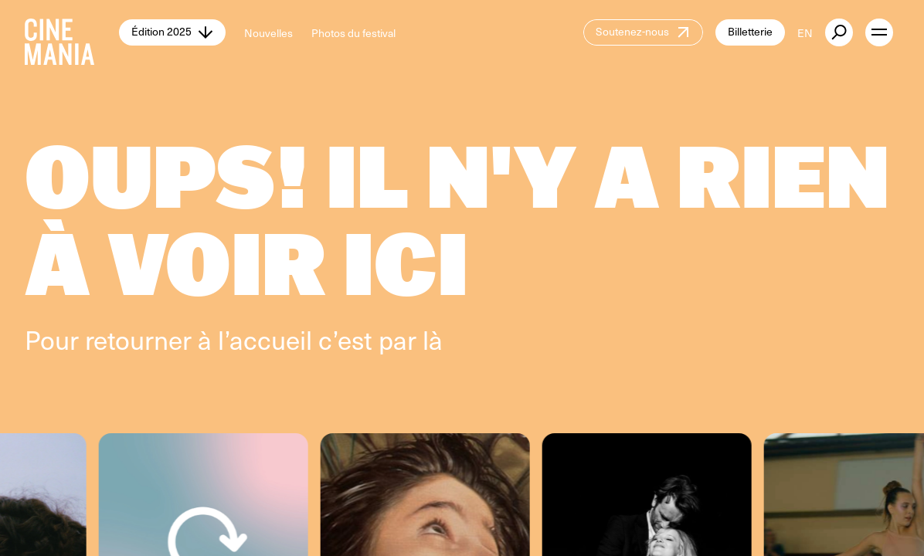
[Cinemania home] (72, 32)
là (433, 339)
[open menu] (879, 32)
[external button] (839, 32)
